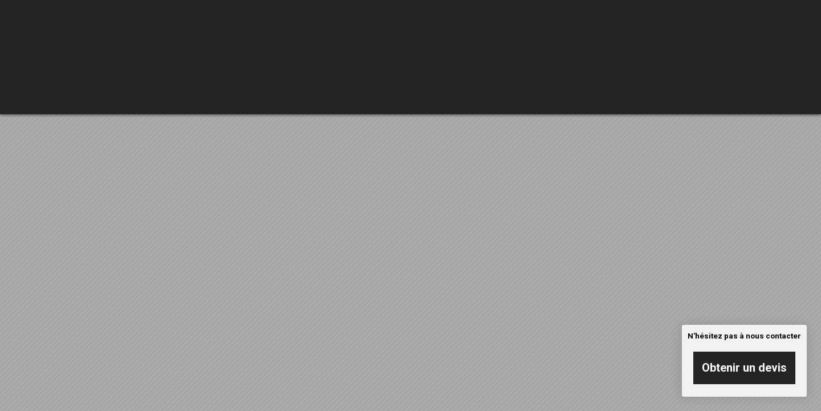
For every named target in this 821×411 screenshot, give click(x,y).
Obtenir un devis (744, 367)
